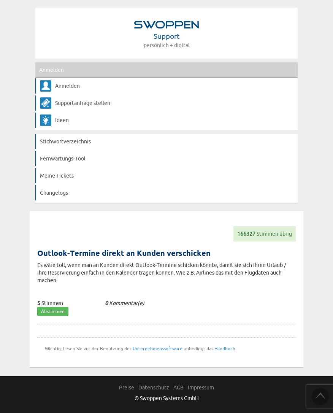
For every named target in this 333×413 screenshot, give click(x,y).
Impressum (201, 387)
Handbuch (224, 348)
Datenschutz (153, 387)
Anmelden (51, 70)
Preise (126, 387)
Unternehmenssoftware (157, 348)
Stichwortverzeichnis (65, 141)
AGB (178, 387)
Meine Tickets (57, 176)
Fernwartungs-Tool (63, 159)
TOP (320, 396)
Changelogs (54, 193)
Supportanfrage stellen (82, 103)
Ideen (62, 120)
